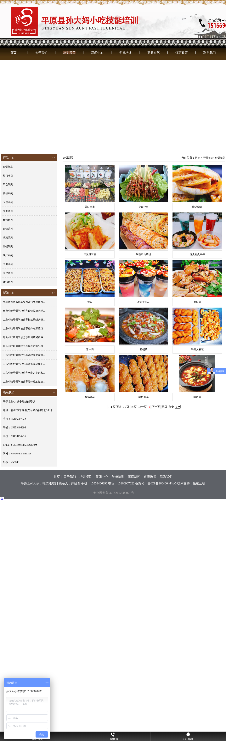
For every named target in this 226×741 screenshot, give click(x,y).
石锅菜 (143, 349)
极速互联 (199, 483)
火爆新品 (8, 166)
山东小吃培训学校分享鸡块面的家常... (24, 355)
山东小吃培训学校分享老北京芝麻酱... (24, 372)
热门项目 (8, 175)
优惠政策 (181, 52)
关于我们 (41, 52)
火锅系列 (8, 228)
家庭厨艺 (153, 52)
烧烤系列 (8, 219)
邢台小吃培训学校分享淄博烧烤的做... (24, 337)
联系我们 (209, 52)
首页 (13, 52)
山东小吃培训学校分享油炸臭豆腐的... (24, 363)
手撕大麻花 (197, 349)
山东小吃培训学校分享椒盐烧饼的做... (24, 319)
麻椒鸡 (197, 301)
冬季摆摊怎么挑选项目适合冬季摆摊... (24, 301)
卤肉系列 (8, 264)
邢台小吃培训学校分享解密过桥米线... (24, 346)
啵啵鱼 (197, 397)
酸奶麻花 (90, 397)
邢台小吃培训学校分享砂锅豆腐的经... (24, 310)
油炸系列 (8, 255)
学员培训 (125, 52)
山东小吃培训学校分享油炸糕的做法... (24, 381)
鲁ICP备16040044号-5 (162, 483)
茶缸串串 (90, 206)
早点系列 (8, 184)
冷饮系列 (8, 273)
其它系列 (8, 281)
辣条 (89, 301)
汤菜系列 (8, 237)
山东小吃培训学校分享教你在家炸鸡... (24, 328)
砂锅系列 (8, 246)
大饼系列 (8, 202)
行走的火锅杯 (197, 254)
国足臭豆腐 (90, 254)
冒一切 (90, 349)
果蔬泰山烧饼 (143, 254)
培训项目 (69, 52)
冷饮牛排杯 (143, 301)
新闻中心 (97, 52)
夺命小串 (143, 206)
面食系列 (8, 211)
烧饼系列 (8, 193)
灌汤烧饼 (197, 206)
